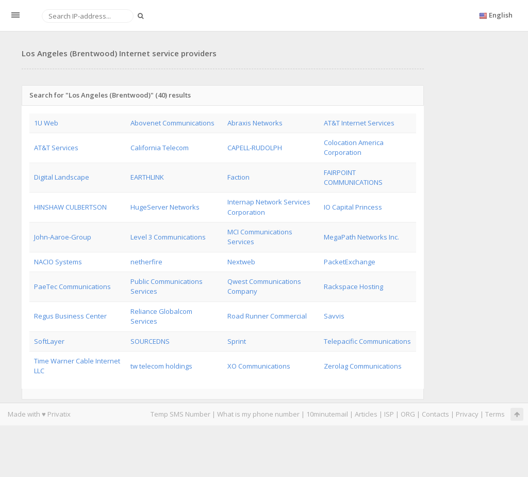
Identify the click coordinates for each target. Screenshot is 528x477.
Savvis (334, 316)
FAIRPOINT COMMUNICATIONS (353, 177)
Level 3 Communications (168, 237)
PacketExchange (349, 261)
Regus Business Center (70, 316)
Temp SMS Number (180, 414)
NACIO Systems (58, 261)
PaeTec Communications (72, 286)
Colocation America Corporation (354, 147)
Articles (366, 414)
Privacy (467, 414)
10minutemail (327, 414)
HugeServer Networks (165, 207)
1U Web (46, 123)
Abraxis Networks (255, 123)
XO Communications (258, 366)
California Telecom (159, 147)
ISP (389, 414)
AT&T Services (56, 147)
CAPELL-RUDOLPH (254, 147)
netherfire (146, 261)
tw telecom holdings (161, 366)
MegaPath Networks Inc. (361, 237)
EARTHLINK (147, 177)
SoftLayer (49, 341)
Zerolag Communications (363, 366)
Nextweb (241, 261)
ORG (408, 414)
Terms (495, 414)
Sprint (236, 341)
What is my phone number (258, 414)
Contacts (435, 414)
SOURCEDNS (150, 341)
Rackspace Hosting (353, 286)
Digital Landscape (61, 177)
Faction (238, 177)
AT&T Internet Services (359, 123)
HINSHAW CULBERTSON (70, 207)
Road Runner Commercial (267, 316)
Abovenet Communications (172, 123)
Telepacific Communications (367, 341)
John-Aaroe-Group (62, 237)
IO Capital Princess (353, 207)
